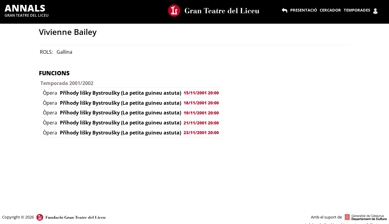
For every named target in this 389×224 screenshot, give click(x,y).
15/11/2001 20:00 (201, 93)
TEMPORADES (357, 10)
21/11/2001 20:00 (201, 123)
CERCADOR (330, 10)
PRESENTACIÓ (303, 10)
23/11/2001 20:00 (201, 132)
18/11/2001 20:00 (201, 103)
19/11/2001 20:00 (201, 113)
